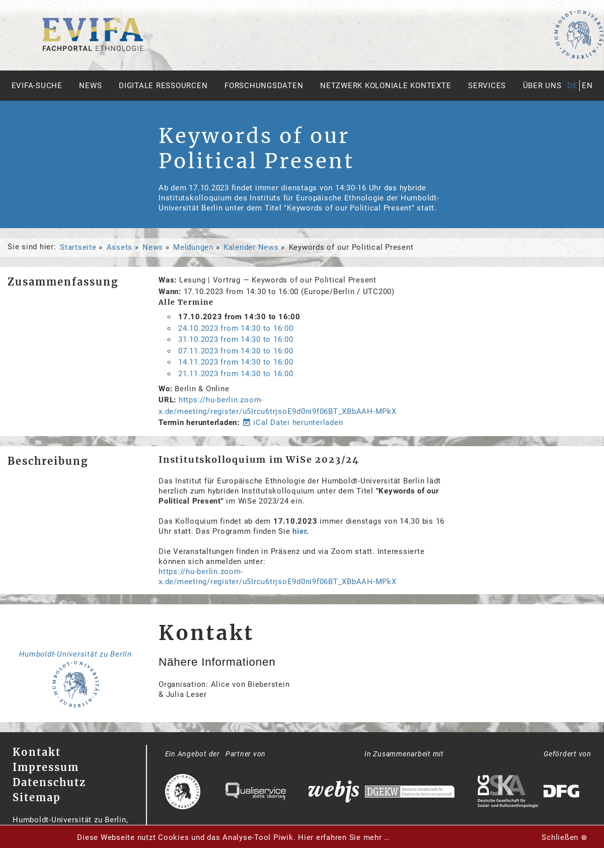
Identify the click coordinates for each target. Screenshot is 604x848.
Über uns (542, 85)
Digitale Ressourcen (163, 85)
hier (299, 531)
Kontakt (37, 752)
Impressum (46, 767)
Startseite (78, 247)
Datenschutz (49, 782)
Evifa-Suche (37, 85)
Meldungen (193, 247)
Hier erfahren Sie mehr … (344, 837)
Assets (120, 247)
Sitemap (37, 797)
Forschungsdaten (263, 85)
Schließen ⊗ (564, 837)
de (572, 85)
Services (487, 85)
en (587, 85)
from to (235, 328)
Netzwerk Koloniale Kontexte (385, 85)
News (90, 85)
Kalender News (251, 247)
